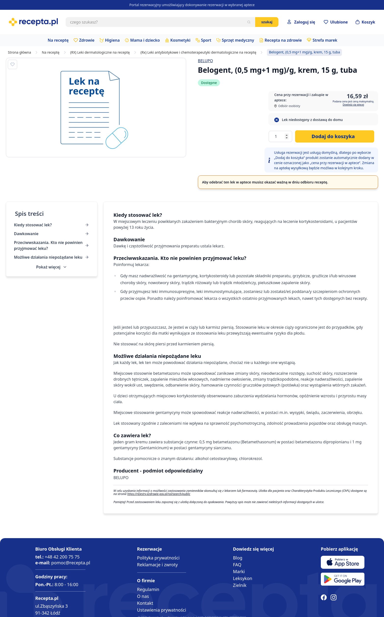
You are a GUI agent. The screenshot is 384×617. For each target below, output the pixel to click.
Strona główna (19, 52)
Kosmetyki (180, 40)
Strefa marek (324, 40)
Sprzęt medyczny (238, 40)
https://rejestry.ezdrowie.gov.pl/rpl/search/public (158, 494)
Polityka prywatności (158, 558)
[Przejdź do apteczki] (336, 22)
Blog (237, 558)
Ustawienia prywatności (161, 610)
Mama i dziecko (145, 40)
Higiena (112, 40)
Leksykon (242, 578)
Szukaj (266, 22)
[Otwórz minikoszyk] (365, 22)
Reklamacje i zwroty (157, 565)
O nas (143, 596)
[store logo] (33, 22)
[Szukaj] (248, 22)
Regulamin (148, 589)
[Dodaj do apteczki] (12, 64)
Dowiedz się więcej (353, 104)
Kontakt (145, 603)
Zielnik (239, 585)
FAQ (237, 565)
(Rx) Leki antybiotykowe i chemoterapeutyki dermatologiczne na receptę (198, 52)
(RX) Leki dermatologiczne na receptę (100, 52)
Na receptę (58, 40)
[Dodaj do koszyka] (334, 136)
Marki (239, 571)
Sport (206, 40)
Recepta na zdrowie (283, 40)
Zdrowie (87, 40)
